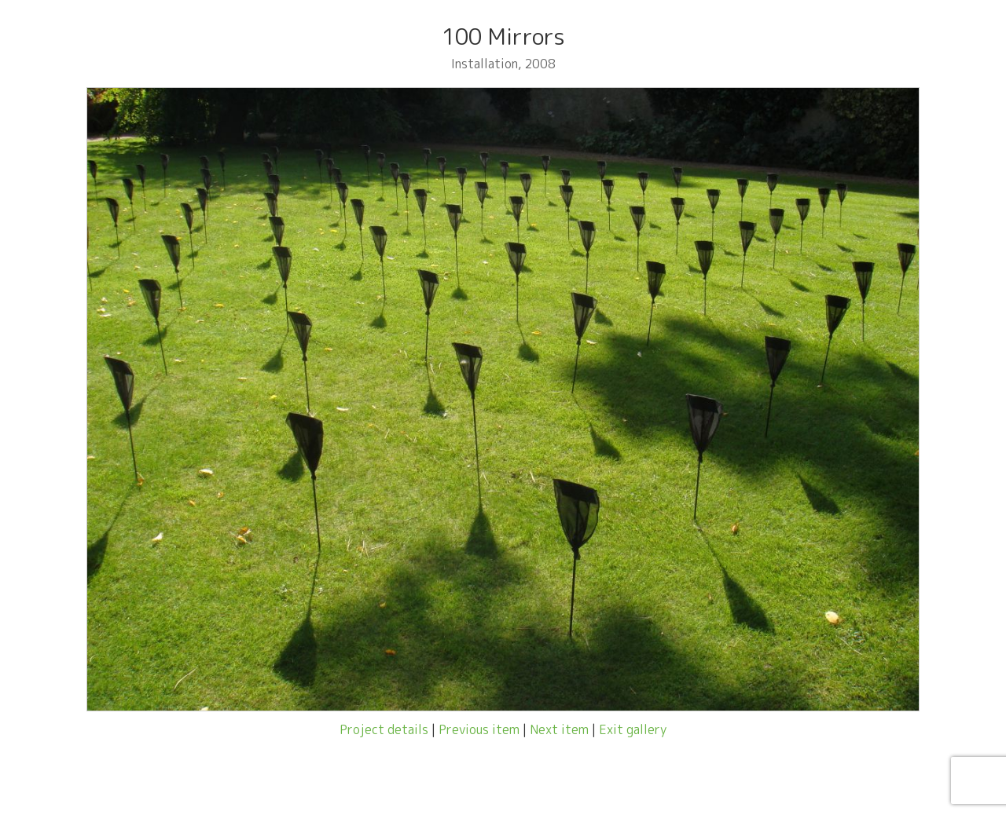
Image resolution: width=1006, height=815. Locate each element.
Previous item (479, 729)
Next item (559, 729)
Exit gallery (632, 729)
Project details (384, 729)
